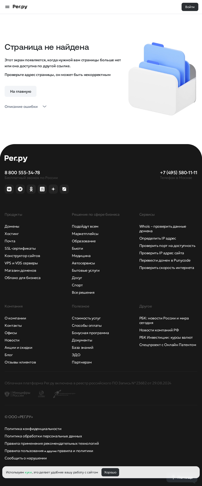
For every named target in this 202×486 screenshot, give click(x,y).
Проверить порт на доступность (167, 245)
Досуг (77, 277)
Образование (83, 241)
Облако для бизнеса (22, 277)
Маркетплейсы (85, 233)
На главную (20, 91)
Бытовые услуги (86, 270)
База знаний (82, 347)
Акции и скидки (18, 347)
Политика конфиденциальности (33, 428)
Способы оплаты (87, 325)
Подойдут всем (85, 226)
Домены (12, 226)
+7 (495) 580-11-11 (178, 173)
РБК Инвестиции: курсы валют (166, 337)
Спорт (77, 285)
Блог (9, 354)
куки (28, 472)
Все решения (83, 292)
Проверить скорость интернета (166, 267)
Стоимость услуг (86, 318)
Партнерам (82, 362)
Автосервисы (83, 263)
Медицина (81, 255)
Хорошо (110, 472)
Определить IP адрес (157, 238)
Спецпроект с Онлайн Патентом (167, 344)
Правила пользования (24, 450)
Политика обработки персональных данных (43, 436)
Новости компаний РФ (159, 330)
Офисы (11, 332)
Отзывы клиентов (20, 362)
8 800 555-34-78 (22, 173)
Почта (10, 241)
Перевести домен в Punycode (165, 260)
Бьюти (77, 248)
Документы (82, 340)
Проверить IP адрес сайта (161, 253)
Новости (12, 340)
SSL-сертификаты (20, 248)
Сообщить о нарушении (26, 458)
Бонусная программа (90, 332)
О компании (15, 318)
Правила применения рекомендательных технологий (52, 443)
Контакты (13, 325)
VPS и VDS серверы (21, 263)
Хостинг (12, 233)
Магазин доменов (20, 270)
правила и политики (75, 450)
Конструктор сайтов (22, 255)
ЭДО (76, 354)
